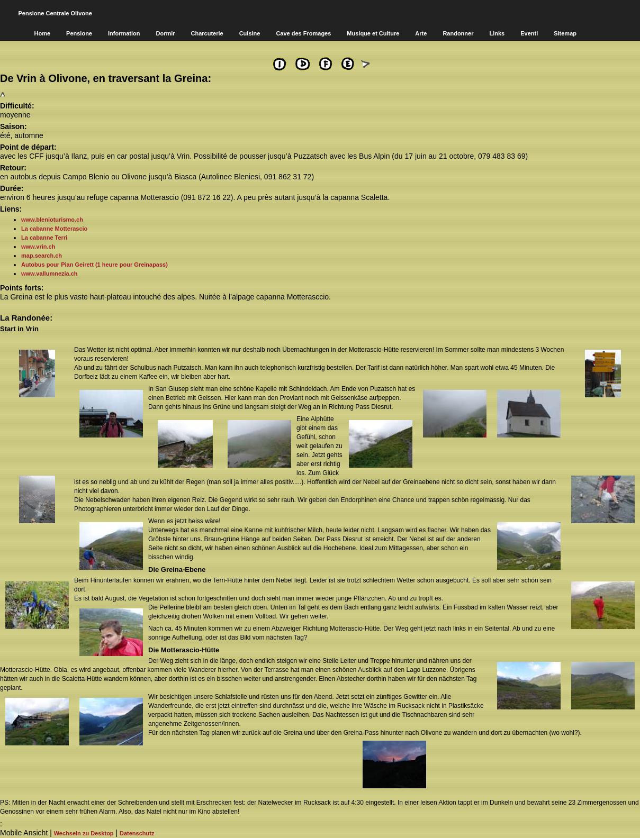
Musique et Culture (373, 33)
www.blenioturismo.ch (52, 219)
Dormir (165, 33)
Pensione (79, 33)
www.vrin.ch (38, 246)
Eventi (529, 33)
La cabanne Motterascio (54, 228)
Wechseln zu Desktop (84, 833)
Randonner (458, 33)
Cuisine (249, 33)
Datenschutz (137, 833)
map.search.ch (41, 255)
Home (42, 33)
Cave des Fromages (303, 33)
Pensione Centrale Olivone (55, 13)
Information (124, 33)
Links (496, 33)
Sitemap (565, 33)
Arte (421, 33)
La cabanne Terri (44, 237)
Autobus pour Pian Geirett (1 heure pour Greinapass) (94, 264)
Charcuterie (207, 33)
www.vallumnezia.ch (49, 273)
